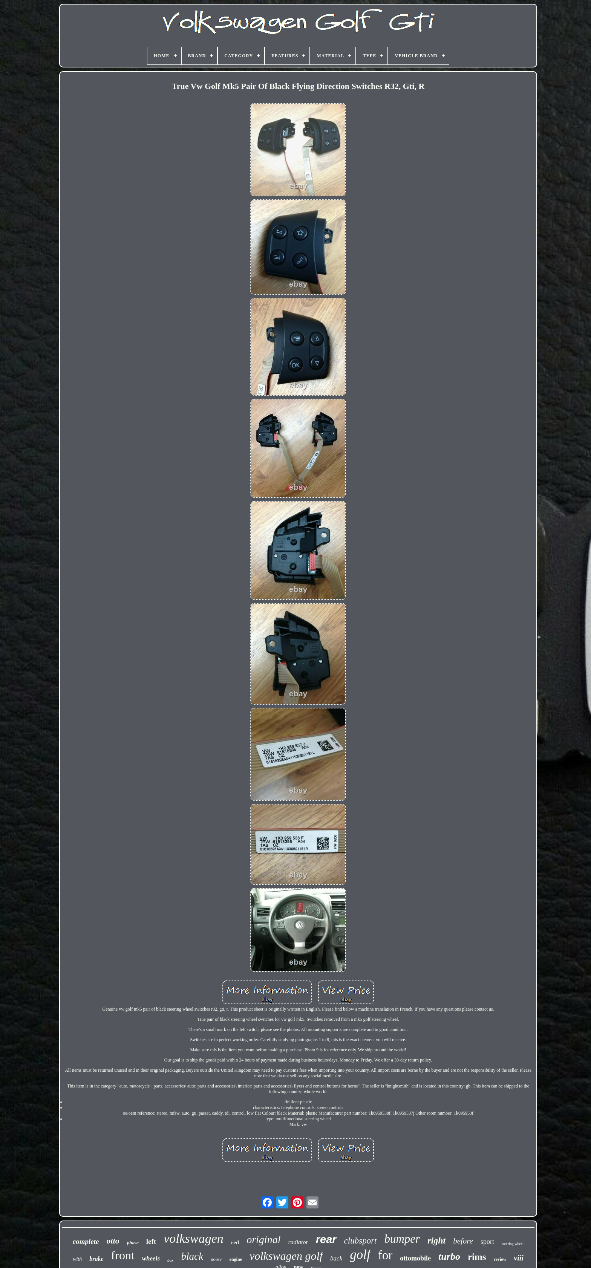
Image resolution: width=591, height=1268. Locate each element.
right (436, 1240)
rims (477, 1257)
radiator (298, 1242)
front (123, 1255)
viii (519, 1258)
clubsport (360, 1240)
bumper (402, 1238)
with (77, 1259)
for (385, 1255)
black (192, 1256)
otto (112, 1240)
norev (216, 1259)
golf (360, 1254)
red (235, 1242)
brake (96, 1259)
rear (326, 1239)
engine (236, 1259)
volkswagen (194, 1238)
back (336, 1258)
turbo (449, 1256)
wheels (151, 1258)
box (170, 1260)
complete (86, 1241)
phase (133, 1242)
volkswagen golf (286, 1256)
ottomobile (415, 1258)
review (500, 1259)
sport (487, 1241)
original (263, 1239)
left (151, 1241)
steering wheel (513, 1244)
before (463, 1240)
